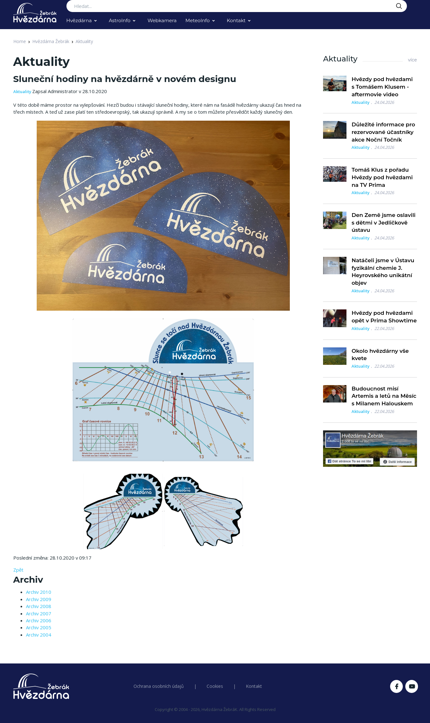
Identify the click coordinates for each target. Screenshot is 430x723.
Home (19, 41)
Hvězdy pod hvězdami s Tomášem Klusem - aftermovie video (382, 87)
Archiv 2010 (38, 592)
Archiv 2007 (38, 613)
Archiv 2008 (38, 606)
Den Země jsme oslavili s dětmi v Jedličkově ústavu (383, 222)
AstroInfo (119, 20)
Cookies (215, 686)
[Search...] (236, 6)
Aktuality (84, 41)
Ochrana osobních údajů (159, 686)
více (412, 60)
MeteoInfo (197, 20)
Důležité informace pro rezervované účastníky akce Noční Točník (383, 132)
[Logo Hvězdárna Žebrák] (34, 12)
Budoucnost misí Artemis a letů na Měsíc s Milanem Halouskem (384, 396)
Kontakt (236, 20)
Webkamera (162, 20)
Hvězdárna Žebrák (50, 41)
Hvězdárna (79, 20)
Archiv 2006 (38, 620)
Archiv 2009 (38, 599)
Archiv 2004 (38, 634)
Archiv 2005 (38, 627)
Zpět (18, 570)
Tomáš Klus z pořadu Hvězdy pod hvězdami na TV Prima (382, 177)
